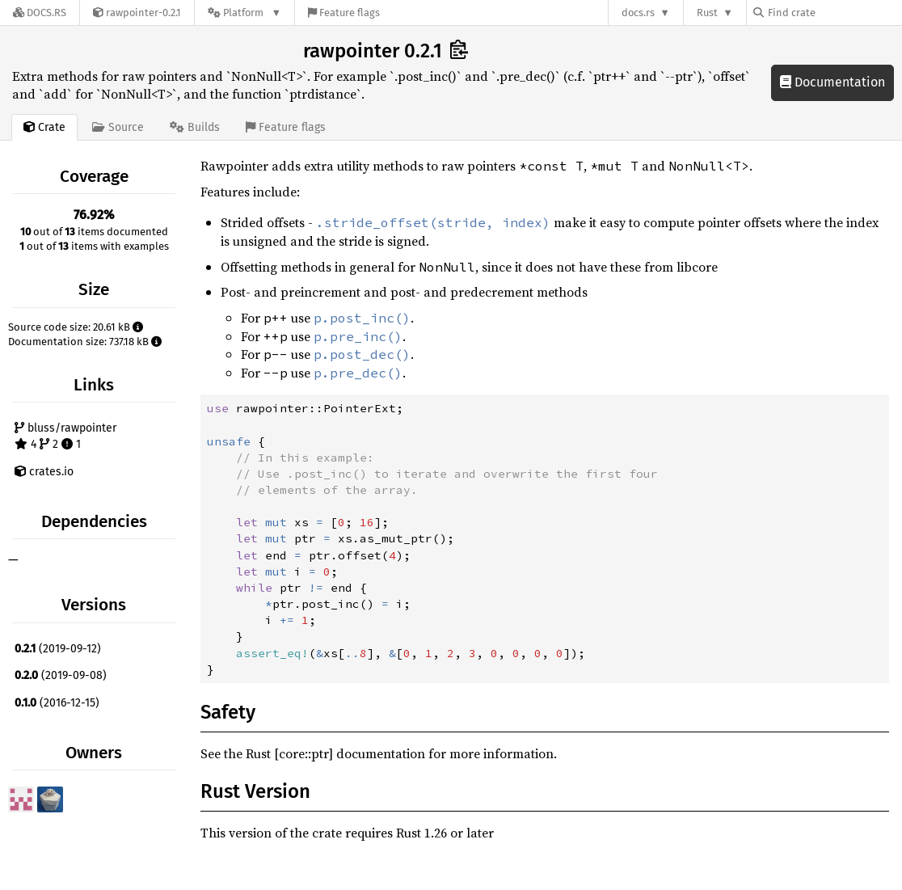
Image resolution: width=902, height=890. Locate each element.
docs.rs (638, 12)
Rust (707, 12)
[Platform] (244, 12)
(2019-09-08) (61, 675)
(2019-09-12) (58, 649)
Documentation (832, 82)
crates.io (44, 472)
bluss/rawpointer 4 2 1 (65, 436)
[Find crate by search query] (834, 12)
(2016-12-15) (57, 703)
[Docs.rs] (39, 12)
